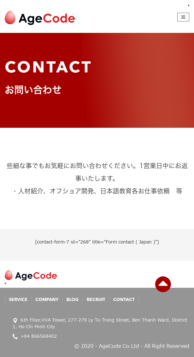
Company (46, 300)
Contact (124, 300)
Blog (72, 300)
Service (18, 300)
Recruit (96, 300)
